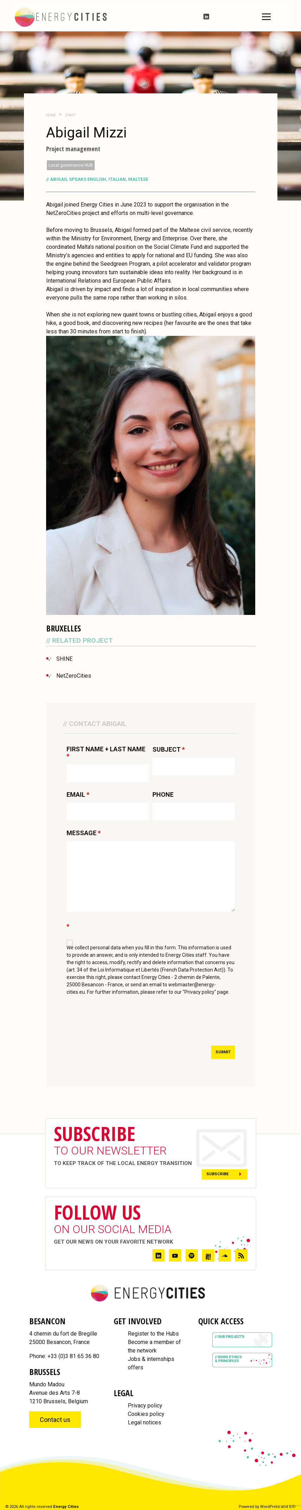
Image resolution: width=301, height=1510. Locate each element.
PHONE (163, 794)
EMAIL (78, 794)
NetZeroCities (73, 675)
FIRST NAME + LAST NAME (106, 753)
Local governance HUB (71, 165)
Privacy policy (145, 1405)
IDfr (292, 1506)
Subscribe (217, 1174)
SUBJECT (168, 749)
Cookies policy (146, 1414)
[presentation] (120, 1023)
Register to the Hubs (153, 1333)
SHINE (64, 658)
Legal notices (144, 1422)
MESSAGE (84, 833)
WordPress (270, 1506)
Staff (70, 115)
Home (51, 115)
